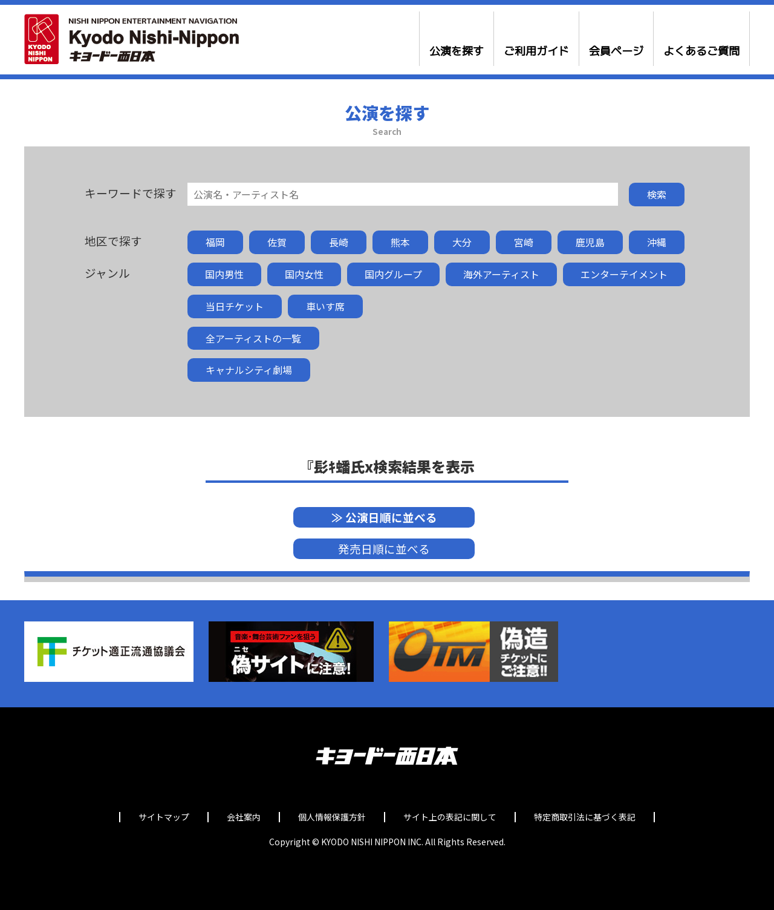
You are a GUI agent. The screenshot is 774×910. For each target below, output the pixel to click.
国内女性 (304, 274)
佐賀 (277, 242)
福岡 (215, 242)
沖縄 (656, 242)
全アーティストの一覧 (253, 338)
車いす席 (325, 306)
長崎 (338, 242)
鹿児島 (590, 242)
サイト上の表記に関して (449, 817)
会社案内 (244, 817)
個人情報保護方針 (332, 817)
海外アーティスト (501, 274)
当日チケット (235, 306)
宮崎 (523, 242)
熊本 (400, 242)
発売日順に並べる (384, 548)
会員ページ (616, 51)
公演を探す (456, 51)
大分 (462, 242)
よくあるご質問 (701, 51)
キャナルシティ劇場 (249, 369)
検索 (656, 194)
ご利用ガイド (536, 51)
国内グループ (393, 274)
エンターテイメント (624, 274)
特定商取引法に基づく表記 (585, 817)
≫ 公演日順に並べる (384, 517)
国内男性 (224, 274)
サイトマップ (163, 817)
